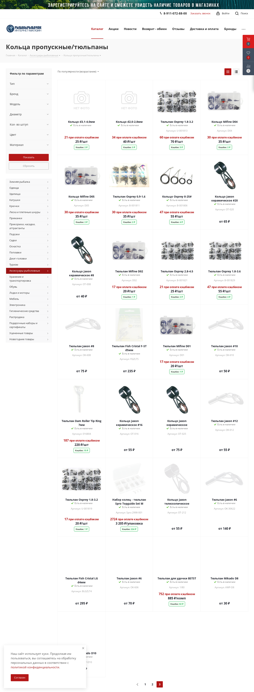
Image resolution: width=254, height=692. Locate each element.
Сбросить (29, 166)
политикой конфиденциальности (35, 667)
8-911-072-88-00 (175, 13)
